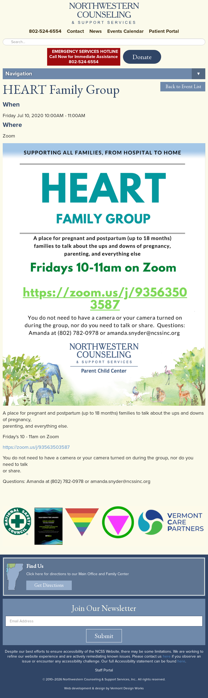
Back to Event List (182, 86)
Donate (142, 57)
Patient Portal (164, 31)
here (167, 656)
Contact (75, 31)
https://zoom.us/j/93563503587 (36, 447)
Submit (104, 636)
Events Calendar (125, 31)
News (95, 31)
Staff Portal (104, 670)
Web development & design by (104, 688)
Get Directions (49, 585)
